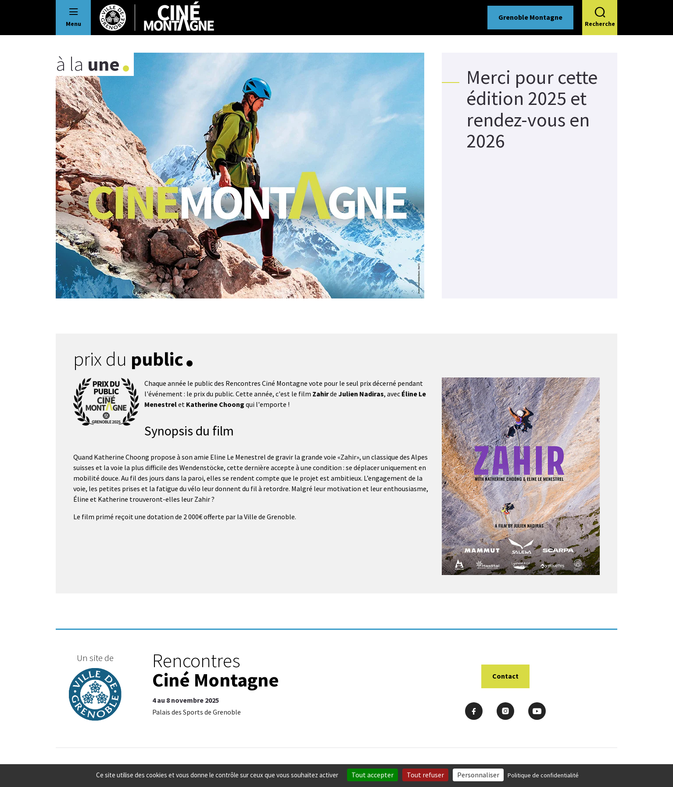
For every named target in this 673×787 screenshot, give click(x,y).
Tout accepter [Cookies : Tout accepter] (372, 774)
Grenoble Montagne (530, 17)
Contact (505, 676)
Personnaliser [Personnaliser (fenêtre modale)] (478, 774)
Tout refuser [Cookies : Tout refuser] (425, 774)
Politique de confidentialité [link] (543, 775)
